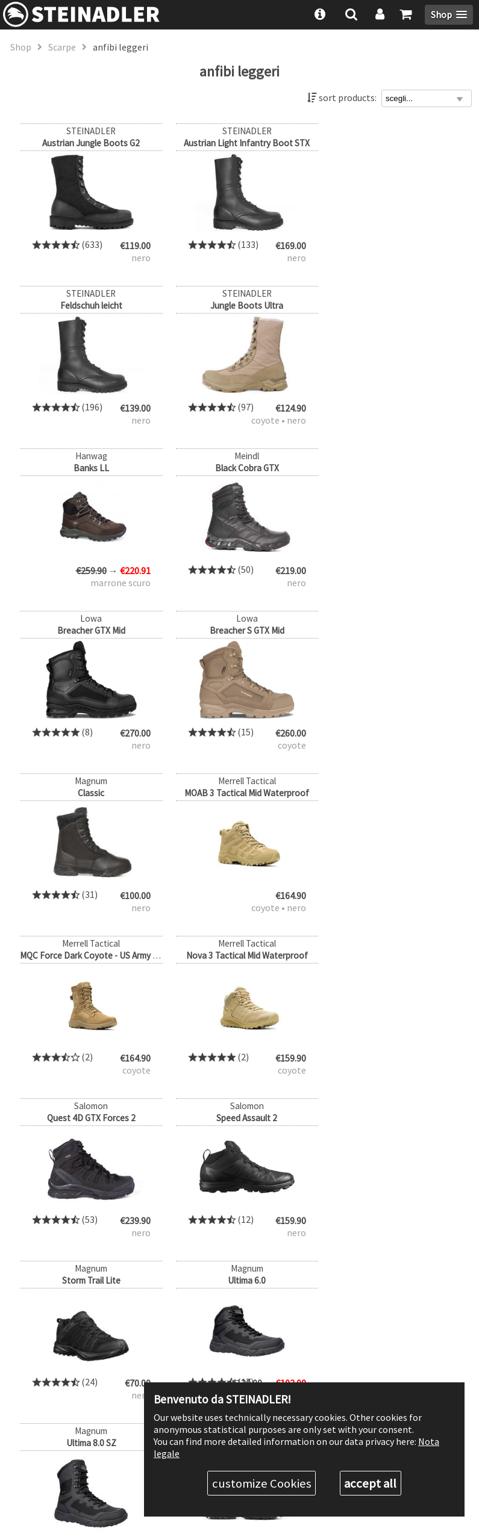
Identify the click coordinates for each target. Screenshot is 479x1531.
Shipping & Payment (315, 1367)
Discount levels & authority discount (347, 1346)
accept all (370, 1483)
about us (290, 1325)
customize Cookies (262, 1483)
